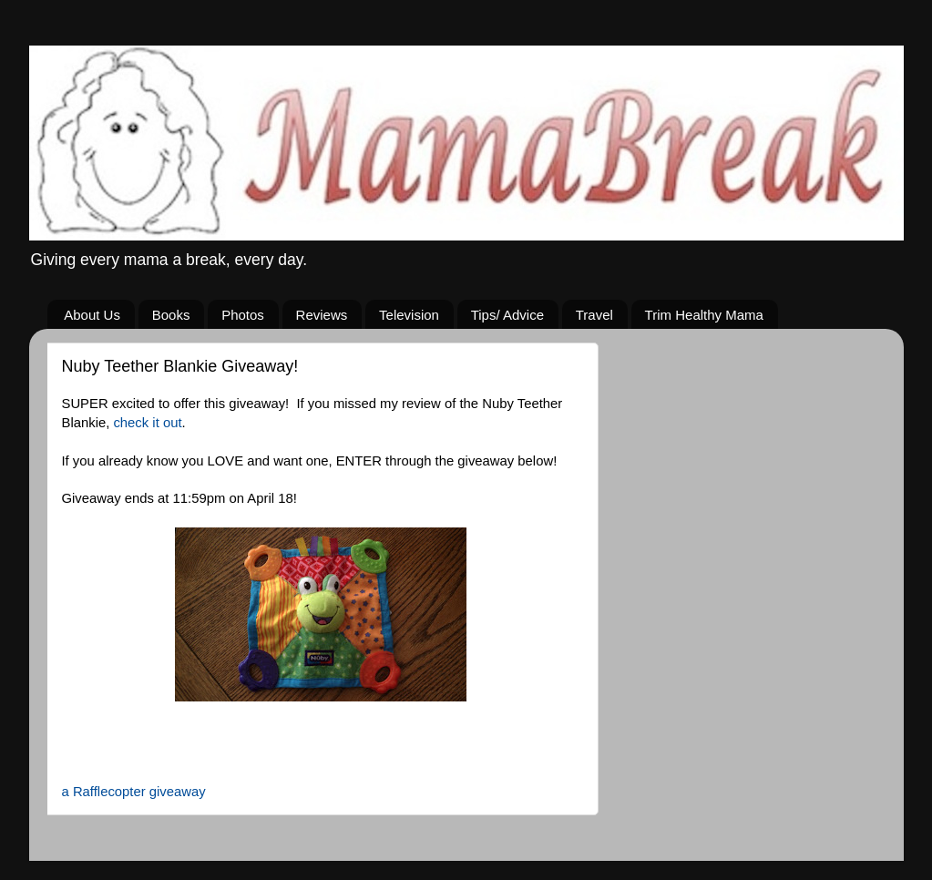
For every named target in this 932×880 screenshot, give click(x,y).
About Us (92, 314)
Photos (242, 314)
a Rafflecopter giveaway (134, 791)
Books (171, 314)
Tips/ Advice (507, 314)
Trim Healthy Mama (704, 314)
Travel (594, 314)
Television (409, 314)
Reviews (322, 314)
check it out (145, 422)
